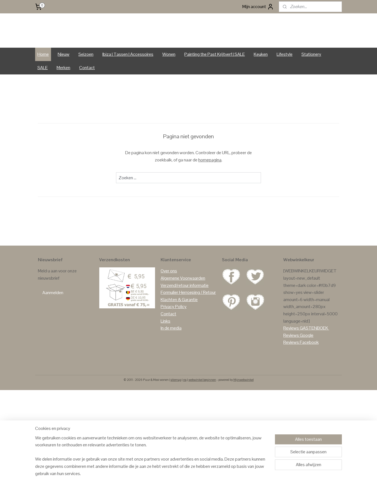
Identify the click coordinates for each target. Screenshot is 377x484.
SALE (42, 89)
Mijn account (258, 6)
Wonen (168, 76)
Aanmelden (52, 314)
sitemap (176, 401)
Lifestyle (285, 76)
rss (185, 401)
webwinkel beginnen (202, 401)
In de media (171, 349)
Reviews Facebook (301, 364)
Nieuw (63, 76)
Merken (63, 89)
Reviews (291, 349)
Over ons (169, 293)
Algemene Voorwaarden (183, 299)
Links (165, 342)
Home (43, 76)
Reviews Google (298, 357)
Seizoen (85, 76)
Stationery (311, 76)
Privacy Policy (174, 328)
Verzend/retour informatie (185, 307)
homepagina (209, 181)
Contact (87, 89)
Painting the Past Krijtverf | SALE (214, 76)
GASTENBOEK (314, 349)
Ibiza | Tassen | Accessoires (127, 76)
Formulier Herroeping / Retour (188, 314)
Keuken (261, 76)
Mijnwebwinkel (243, 401)
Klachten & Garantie (179, 321)
